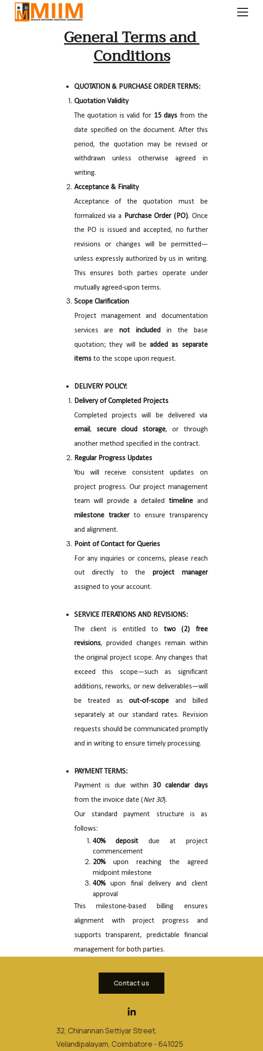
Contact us (131, 982)
